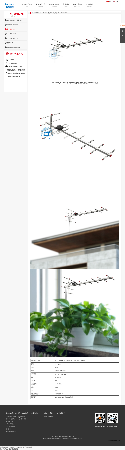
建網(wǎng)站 (112, 440)
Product (40, 6)
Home (26, 6)
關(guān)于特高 (54, 4)
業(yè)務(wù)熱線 (48, 416)
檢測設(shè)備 (22, 419)
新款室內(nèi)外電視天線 (14, 20)
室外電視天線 (11, 29)
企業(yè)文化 (21, 416)
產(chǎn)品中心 (40, 4)
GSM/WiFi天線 (11, 34)
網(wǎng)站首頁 (27, 4)
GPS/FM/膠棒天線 (12, 38)
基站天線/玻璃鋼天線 (13, 47)
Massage (89, 6)
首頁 (44, 12)
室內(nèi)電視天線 (12, 24)
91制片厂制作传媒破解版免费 (9, 449)
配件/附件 (10, 43)
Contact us (77, 6)
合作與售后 (89, 4)
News (65, 6)
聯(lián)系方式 (16, 54)
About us (54, 6)
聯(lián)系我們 (77, 4)
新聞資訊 (66, 4)
